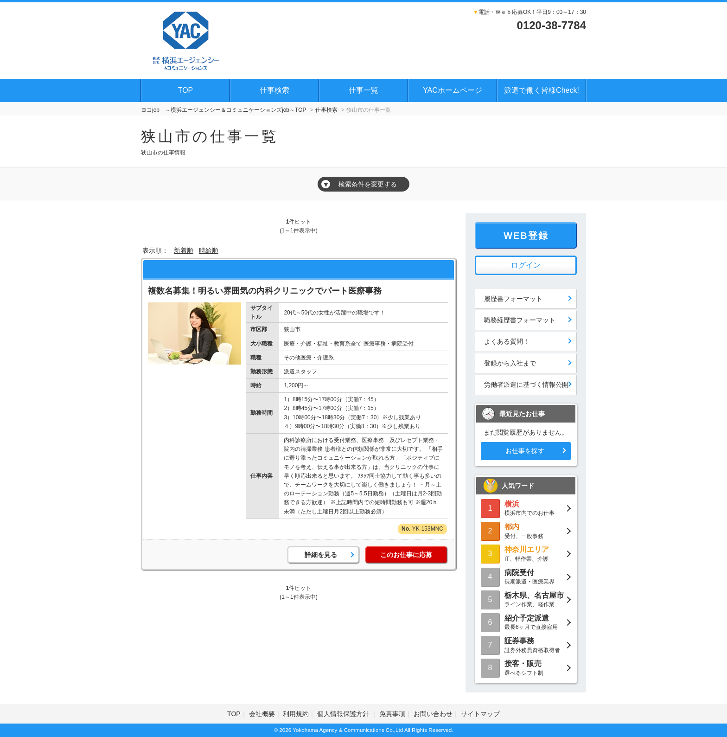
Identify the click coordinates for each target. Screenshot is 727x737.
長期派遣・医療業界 (526, 576)
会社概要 (262, 714)
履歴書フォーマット (513, 298)
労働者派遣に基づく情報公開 (526, 384)
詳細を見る (321, 554)
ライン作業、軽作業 (526, 599)
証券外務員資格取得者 (526, 644)
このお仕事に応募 (406, 554)
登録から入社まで (510, 363)
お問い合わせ (433, 714)
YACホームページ (452, 90)
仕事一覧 (363, 90)
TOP (185, 90)
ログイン (526, 265)
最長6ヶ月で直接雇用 (526, 621)
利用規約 (296, 714)
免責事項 (392, 714)
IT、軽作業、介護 (526, 553)
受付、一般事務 (526, 530)
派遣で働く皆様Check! (541, 90)
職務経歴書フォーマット (519, 320)
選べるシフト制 (526, 667)
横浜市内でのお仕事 (526, 507)
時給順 (208, 250)
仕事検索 (274, 90)
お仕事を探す (524, 451)
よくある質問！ (506, 341)
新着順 (183, 250)
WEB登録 (526, 236)
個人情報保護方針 (344, 714)
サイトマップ (480, 714)
